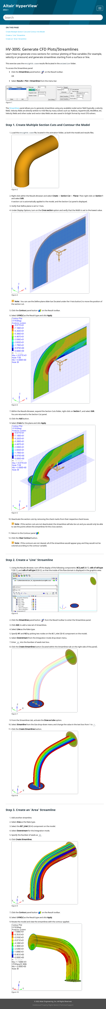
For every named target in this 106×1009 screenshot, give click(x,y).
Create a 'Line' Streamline (15, 35)
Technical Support (66, 1005)
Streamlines (14, 108)
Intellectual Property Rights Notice (45, 1005)
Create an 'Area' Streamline (16, 39)
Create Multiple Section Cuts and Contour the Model (25, 32)
